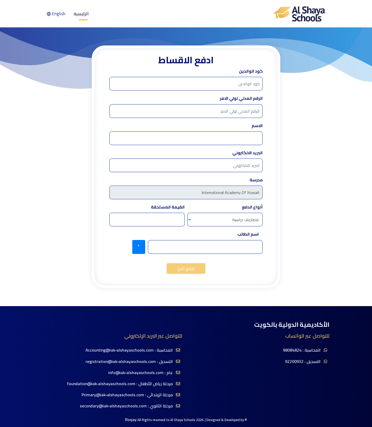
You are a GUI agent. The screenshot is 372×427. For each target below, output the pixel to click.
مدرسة (256, 179)
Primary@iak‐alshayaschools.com (113, 394)
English (56, 14)
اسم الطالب (248, 234)
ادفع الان (186, 268)
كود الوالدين (251, 71)
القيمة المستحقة (168, 207)
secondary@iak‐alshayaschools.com (113, 405)
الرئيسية (81, 14)
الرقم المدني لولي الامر (241, 98)
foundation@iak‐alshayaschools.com (101, 383)
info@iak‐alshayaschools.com (136, 372)
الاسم (257, 125)
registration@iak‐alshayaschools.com (121, 361)
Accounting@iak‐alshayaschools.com (120, 350)
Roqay (131, 419)
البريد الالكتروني (247, 152)
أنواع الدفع (252, 207)
